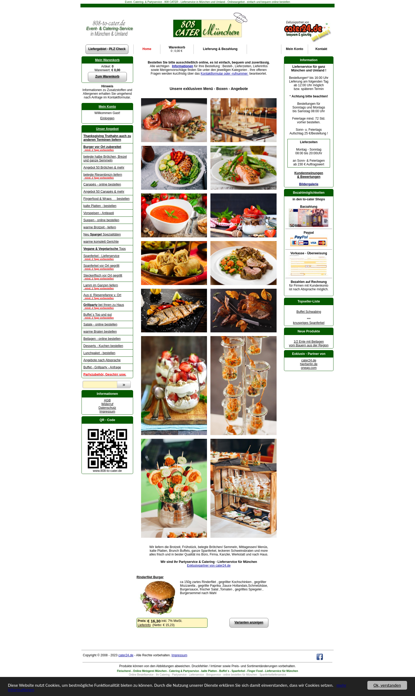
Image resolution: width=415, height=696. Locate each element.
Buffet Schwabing (308, 312)
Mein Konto (107, 107)
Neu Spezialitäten (102, 234)
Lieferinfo (144, 625)
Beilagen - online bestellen (102, 339)
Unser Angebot (107, 129)
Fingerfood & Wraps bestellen (106, 199)
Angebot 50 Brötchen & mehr (103, 167)
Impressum (107, 411)
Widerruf (107, 404)
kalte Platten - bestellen (99, 206)
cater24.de (308, 360)
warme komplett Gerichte (101, 241)
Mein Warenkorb (107, 60)
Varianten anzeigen (248, 622)
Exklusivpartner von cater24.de (209, 565)
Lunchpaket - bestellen (99, 353)
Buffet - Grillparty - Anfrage (102, 367)
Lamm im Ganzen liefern (107, 286)
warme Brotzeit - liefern (99, 227)
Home (146, 49)
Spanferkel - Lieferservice (107, 257)
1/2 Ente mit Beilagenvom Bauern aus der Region (308, 343)
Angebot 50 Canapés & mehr (103, 191)
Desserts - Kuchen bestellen (103, 346)
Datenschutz (107, 408)
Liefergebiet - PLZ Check (107, 49)
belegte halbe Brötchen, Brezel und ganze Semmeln (105, 158)
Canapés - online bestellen (102, 184)
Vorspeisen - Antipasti (98, 213)
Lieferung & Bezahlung (220, 49)
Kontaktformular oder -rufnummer (225, 73)
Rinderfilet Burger (150, 577)
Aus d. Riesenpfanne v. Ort (107, 296)
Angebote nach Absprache (102, 360)
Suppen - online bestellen (101, 220)
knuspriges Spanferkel (308, 323)
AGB (107, 400)
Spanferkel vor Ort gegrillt (107, 267)
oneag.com (309, 368)
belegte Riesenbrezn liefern (107, 176)
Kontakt (321, 49)
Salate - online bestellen (100, 324)
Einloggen (107, 118)
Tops (104, 249)
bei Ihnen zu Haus (107, 306)
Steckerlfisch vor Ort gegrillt (107, 277)
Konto (294, 49)
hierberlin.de (308, 364)
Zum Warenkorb (107, 76)
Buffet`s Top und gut (107, 316)
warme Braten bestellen (100, 331)
